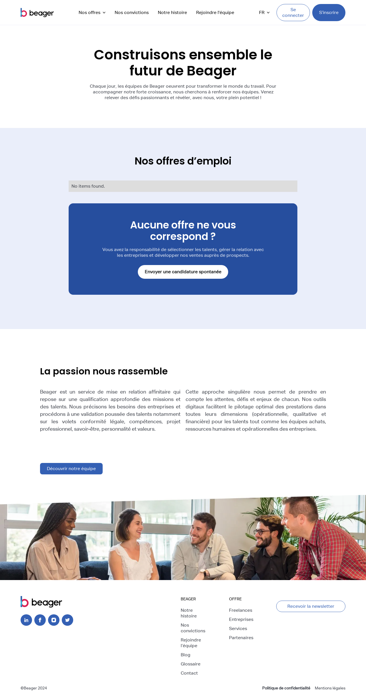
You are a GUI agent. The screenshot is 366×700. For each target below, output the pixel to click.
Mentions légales (330, 688)
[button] (92, 12)
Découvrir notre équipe (71, 468)
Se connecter (293, 12)
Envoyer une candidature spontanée (183, 271)
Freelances (240, 610)
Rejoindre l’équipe (191, 642)
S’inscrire (329, 12)
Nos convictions (132, 12)
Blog (185, 654)
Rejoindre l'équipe (215, 12)
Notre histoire (172, 12)
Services (238, 628)
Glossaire (190, 664)
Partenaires (241, 637)
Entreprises (241, 619)
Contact (189, 673)
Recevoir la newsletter (310, 606)
